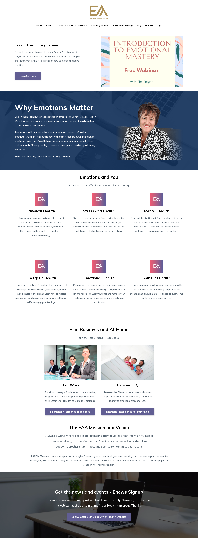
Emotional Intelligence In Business (70, 411)
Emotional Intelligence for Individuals (128, 411)
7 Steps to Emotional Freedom (71, 25)
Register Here (28, 75)
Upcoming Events (99, 25)
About (49, 25)
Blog (138, 25)
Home (39, 25)
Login (159, 25)
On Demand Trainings (122, 25)
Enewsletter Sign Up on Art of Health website (99, 516)
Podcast (149, 25)
